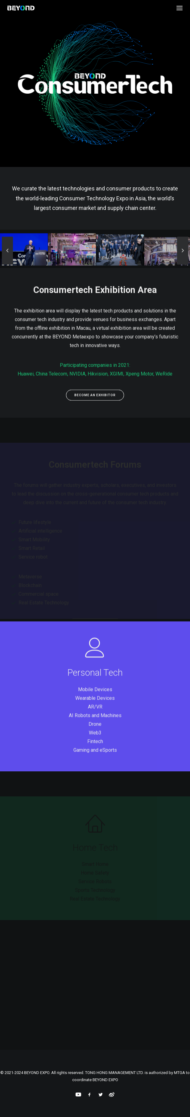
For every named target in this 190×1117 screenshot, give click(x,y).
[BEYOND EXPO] (21, 8)
